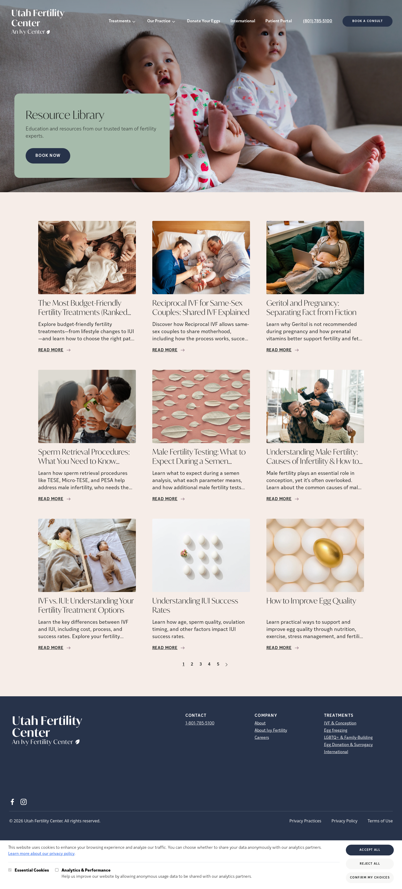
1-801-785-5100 (199, 723)
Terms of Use (380, 821)
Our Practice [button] (158, 21)
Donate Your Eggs (203, 21)
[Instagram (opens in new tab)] (24, 802)
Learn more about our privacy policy (41, 854)
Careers (262, 738)
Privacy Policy (344, 821)
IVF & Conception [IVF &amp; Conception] (340, 723)
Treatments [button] (120, 21)
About (260, 723)
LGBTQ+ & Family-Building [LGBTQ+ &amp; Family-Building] (348, 738)
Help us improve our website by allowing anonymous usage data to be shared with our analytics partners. (157, 873)
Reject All (370, 863)
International (242, 21)
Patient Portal (278, 21)
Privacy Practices (305, 821)
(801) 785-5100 (317, 21)
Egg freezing (335, 731)
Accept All (369, 850)
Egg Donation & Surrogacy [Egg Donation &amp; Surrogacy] (348, 745)
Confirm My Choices (370, 877)
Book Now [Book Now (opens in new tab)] (48, 156)
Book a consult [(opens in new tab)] (367, 21)
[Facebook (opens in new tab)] (12, 802)
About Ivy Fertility (271, 731)
